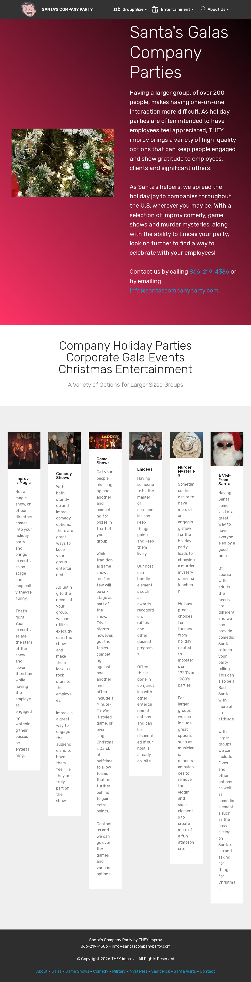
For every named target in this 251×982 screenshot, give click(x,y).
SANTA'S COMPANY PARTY (67, 9)
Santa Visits (185, 971)
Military (119, 971)
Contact (207, 971)
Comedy (100, 971)
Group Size (128, 9)
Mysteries (138, 971)
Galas (56, 971)
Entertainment (171, 9)
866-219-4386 (209, 271)
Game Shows (77, 971)
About (42, 971)
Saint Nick (160, 971)
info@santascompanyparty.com (174, 290)
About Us (212, 9)
